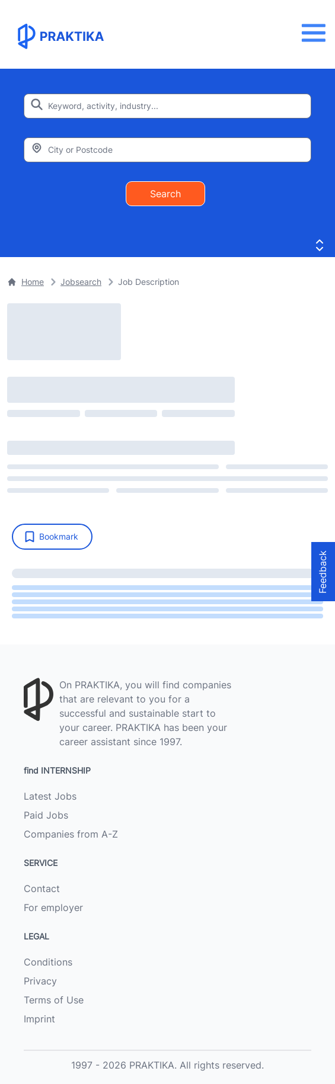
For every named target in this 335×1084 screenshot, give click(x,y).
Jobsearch (80, 282)
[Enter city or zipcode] (167, 149)
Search (165, 194)
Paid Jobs (46, 815)
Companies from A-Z (71, 834)
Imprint (39, 1019)
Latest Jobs (50, 796)
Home (25, 282)
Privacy (40, 981)
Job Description (148, 282)
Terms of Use (54, 1000)
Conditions (48, 962)
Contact (42, 888)
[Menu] (317, 33)
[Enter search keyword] (167, 106)
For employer (53, 907)
